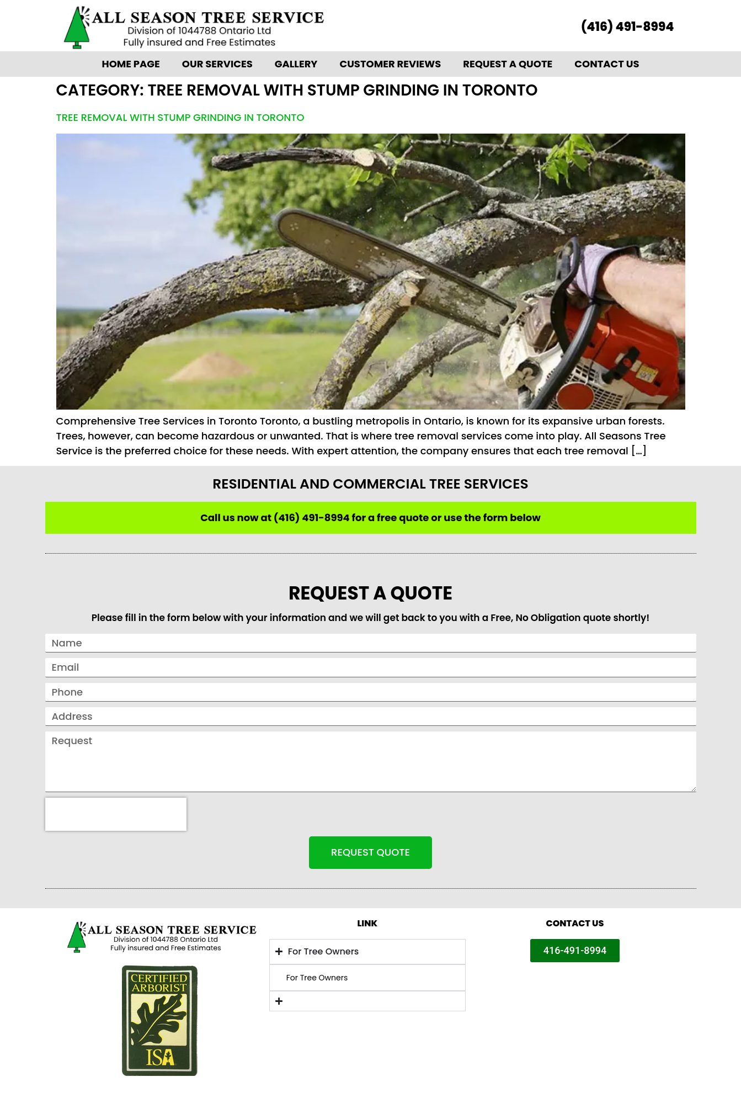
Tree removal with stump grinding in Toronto (180, 117)
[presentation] (115, 814)
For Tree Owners (317, 977)
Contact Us (606, 64)
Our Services (217, 64)
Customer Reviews (390, 64)
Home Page (130, 64)
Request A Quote (507, 64)
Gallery (296, 64)
